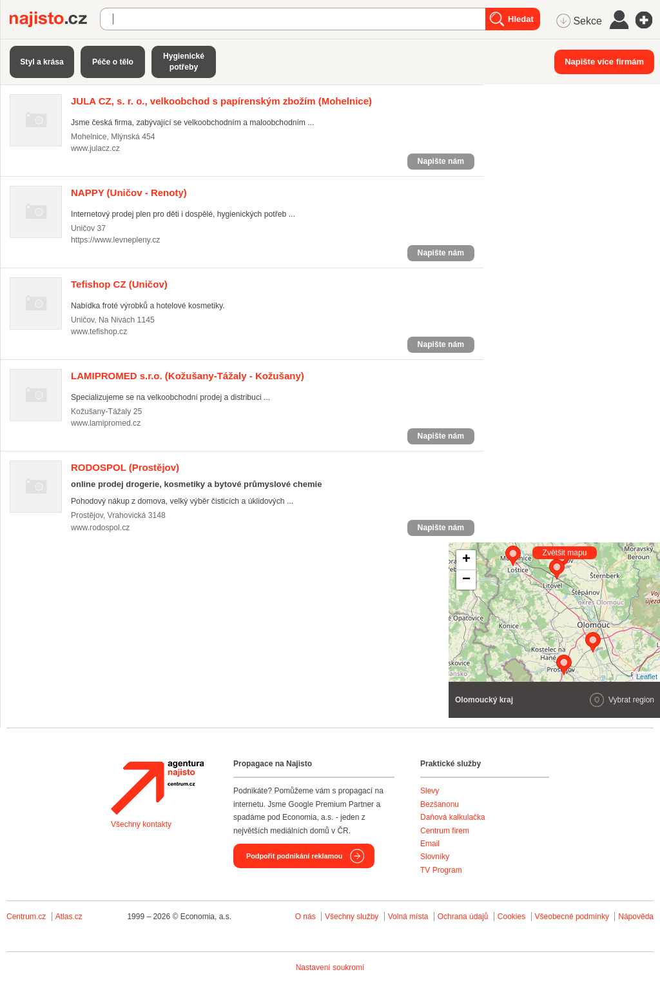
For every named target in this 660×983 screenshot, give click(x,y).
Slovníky (434, 856)
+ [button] (466, 560)
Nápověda (636, 916)
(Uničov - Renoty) (129, 192)
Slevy (429, 790)
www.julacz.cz (95, 148)
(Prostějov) (125, 467)
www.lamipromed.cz (106, 423)
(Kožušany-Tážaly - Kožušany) (187, 375)
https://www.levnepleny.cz (115, 239)
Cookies (511, 916)
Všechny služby (353, 916)
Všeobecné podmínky (572, 916)
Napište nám (441, 161)
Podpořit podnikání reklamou (294, 856)
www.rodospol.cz (100, 527)
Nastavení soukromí (330, 967)
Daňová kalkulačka (452, 817)
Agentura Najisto (157, 787)
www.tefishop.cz (99, 331)
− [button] (466, 580)
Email (430, 843)
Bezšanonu (439, 804)
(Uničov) (119, 284)
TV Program (441, 870)
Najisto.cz (55, 19)
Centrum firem (444, 830)
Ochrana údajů (463, 916)
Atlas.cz (68, 916)
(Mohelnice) (221, 100)
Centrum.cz (26, 916)
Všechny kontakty (141, 824)
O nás (305, 916)
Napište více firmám (604, 61)
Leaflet (646, 676)
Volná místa (408, 916)
